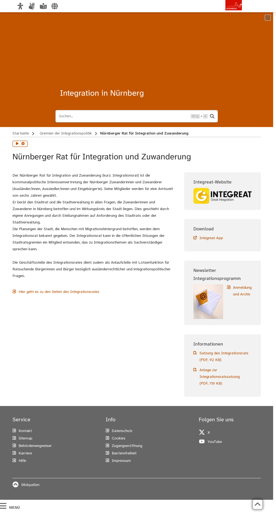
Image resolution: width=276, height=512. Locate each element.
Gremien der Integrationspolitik (66, 133)
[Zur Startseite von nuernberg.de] (225, 10)
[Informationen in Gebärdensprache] (32, 6)
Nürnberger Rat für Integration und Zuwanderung (144, 133)
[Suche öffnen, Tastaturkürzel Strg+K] (123, 116)
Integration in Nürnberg (102, 93)
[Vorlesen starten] (17, 143)
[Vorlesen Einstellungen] (23, 143)
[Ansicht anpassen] (20, 6)
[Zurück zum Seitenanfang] (257, 504)
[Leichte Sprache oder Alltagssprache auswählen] (43, 6)
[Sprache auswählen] (54, 6)
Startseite (20, 133)
